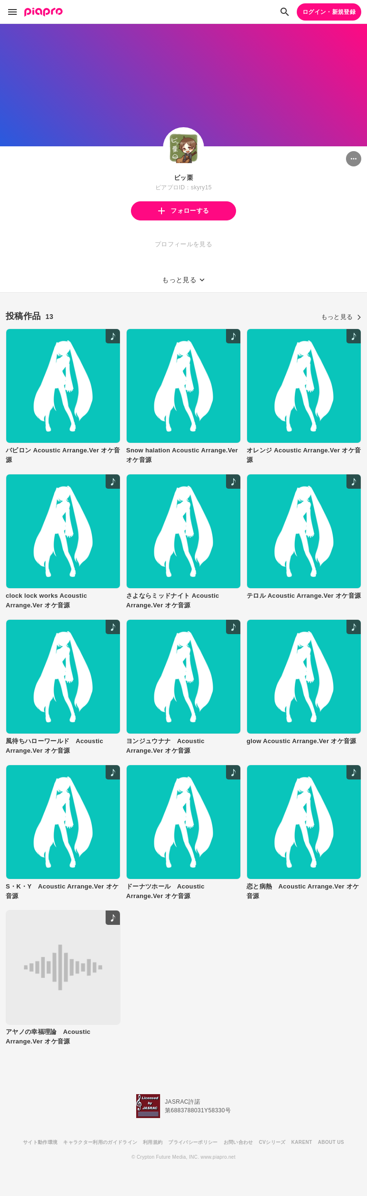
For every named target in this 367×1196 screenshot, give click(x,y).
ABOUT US (331, 1142)
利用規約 (152, 1142)
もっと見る (341, 316)
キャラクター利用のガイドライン (100, 1142)
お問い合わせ (238, 1142)
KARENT (302, 1142)
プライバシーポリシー (192, 1142)
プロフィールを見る (183, 244)
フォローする (183, 210)
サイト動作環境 (40, 1142)
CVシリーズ (272, 1142)
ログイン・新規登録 (329, 12)
